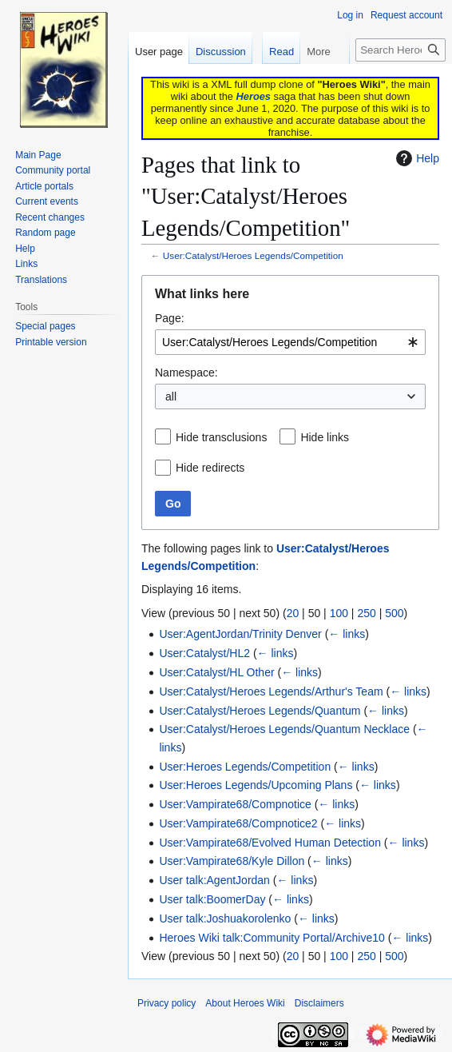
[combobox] (290, 342)
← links (346, 634)
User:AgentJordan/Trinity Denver (240, 634)
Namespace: (186, 372)
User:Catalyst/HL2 (204, 653)
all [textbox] (170, 396)
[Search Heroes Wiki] (400, 50)
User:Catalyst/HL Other (216, 672)
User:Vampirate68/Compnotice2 (238, 823)
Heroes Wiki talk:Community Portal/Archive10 (271, 937)
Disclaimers (319, 1003)
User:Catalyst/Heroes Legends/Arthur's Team (271, 691)
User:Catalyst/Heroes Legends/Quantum (259, 710)
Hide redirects (210, 467)
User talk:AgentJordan (214, 880)
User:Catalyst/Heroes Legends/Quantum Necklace (284, 729)
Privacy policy (166, 1003)
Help (415, 158)
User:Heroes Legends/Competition (245, 766)
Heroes (253, 96)
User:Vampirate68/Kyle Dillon (231, 861)
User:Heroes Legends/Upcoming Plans (255, 785)
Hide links (324, 437)
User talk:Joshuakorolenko (225, 918)
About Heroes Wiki (244, 1003)
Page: (169, 318)
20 (293, 613)
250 (366, 613)
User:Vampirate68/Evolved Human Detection (270, 842)
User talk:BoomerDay (212, 899)
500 (394, 613)
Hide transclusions (221, 437)
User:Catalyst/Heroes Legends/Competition (253, 255)
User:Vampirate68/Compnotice (235, 804)
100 (339, 613)
